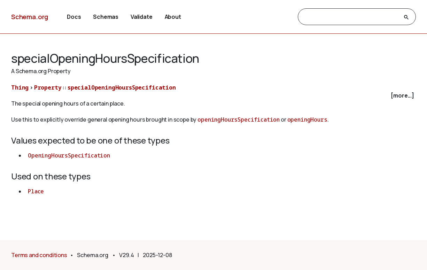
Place (36, 191)
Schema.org (29, 17)
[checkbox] (213, 96)
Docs (74, 17)
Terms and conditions (39, 255)
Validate (142, 17)
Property (48, 87)
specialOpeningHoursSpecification (122, 87)
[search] (350, 17)
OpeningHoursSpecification (69, 155)
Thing (20, 87)
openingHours (307, 119)
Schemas (105, 17)
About (173, 17)
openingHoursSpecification (238, 119)
